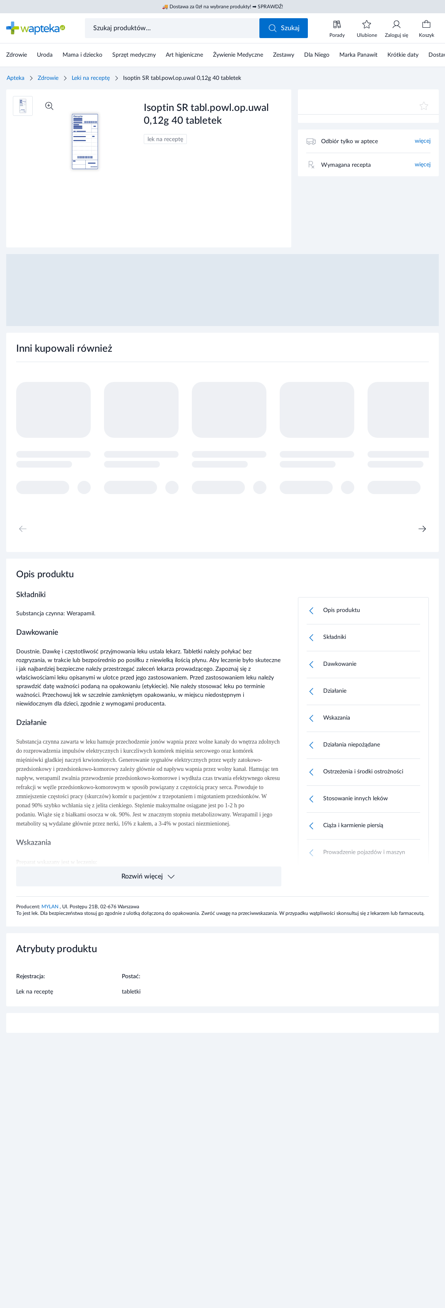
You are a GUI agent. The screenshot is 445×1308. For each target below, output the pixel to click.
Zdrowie (48, 78)
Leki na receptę (91, 78)
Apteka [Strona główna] (15, 78)
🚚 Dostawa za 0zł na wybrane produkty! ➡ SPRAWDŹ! (222, 6)
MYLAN (50, 906)
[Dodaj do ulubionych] (423, 106)
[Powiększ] (49, 106)
